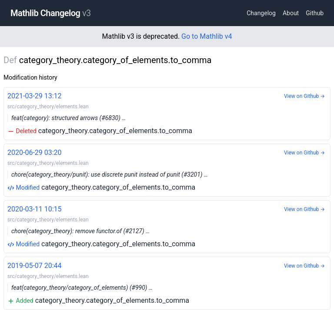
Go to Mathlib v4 (206, 36)
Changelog (261, 13)
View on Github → (304, 96)
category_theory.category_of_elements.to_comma (167, 113)
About (291, 13)
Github (315, 13)
